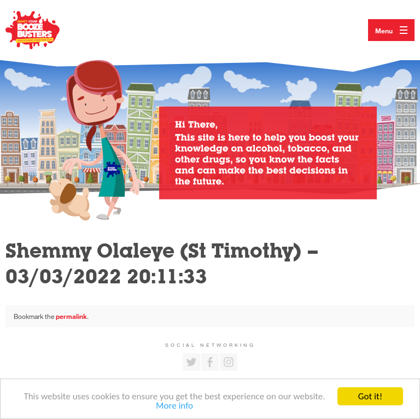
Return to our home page (43, 30)
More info (174, 406)
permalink (71, 316)
